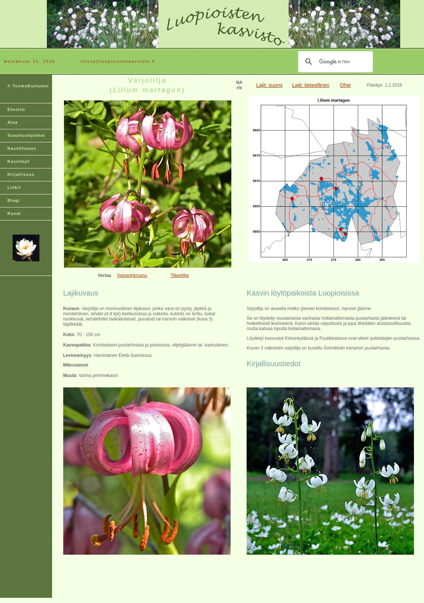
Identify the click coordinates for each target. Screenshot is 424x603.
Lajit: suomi (269, 85)
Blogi (13, 200)
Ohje (345, 85)
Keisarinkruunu (132, 275)
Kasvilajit (18, 161)
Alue (12, 122)
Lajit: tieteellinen (310, 85)
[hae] (334, 61)
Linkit (14, 187)
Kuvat (14, 213)
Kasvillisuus (21, 148)
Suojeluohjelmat (26, 135)
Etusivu (16, 109)
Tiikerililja (179, 275)
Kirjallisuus (21, 174)
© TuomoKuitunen (28, 86)
